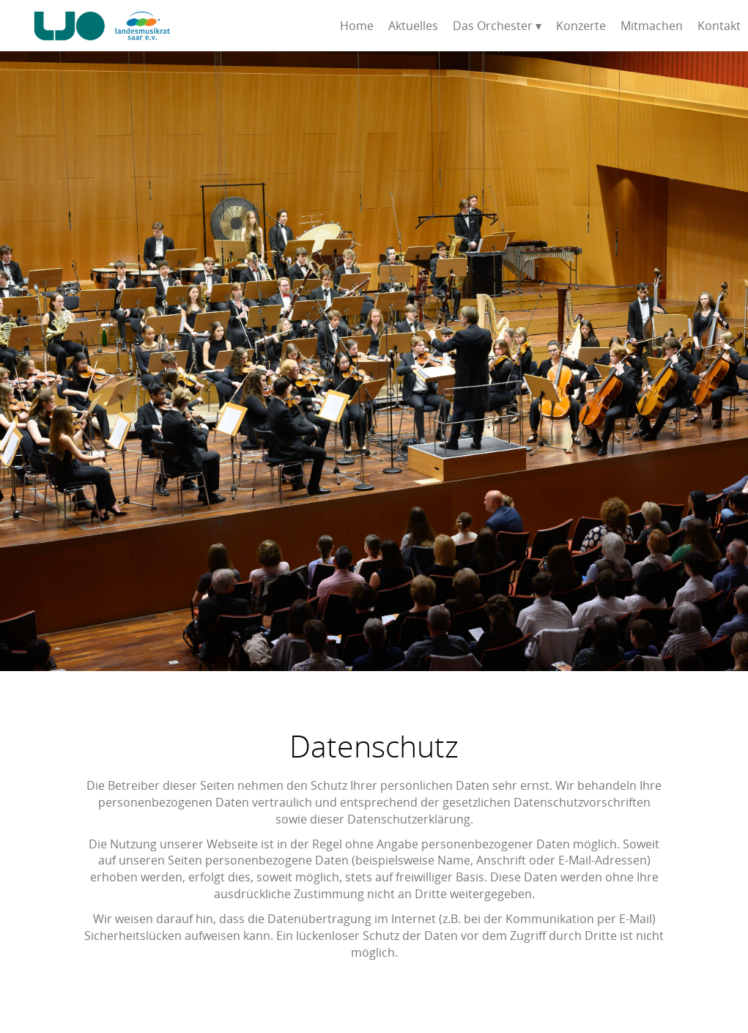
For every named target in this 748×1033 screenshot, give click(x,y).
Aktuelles (413, 26)
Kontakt (719, 26)
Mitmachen (652, 26)
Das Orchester (493, 26)
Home (357, 26)
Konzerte (581, 26)
